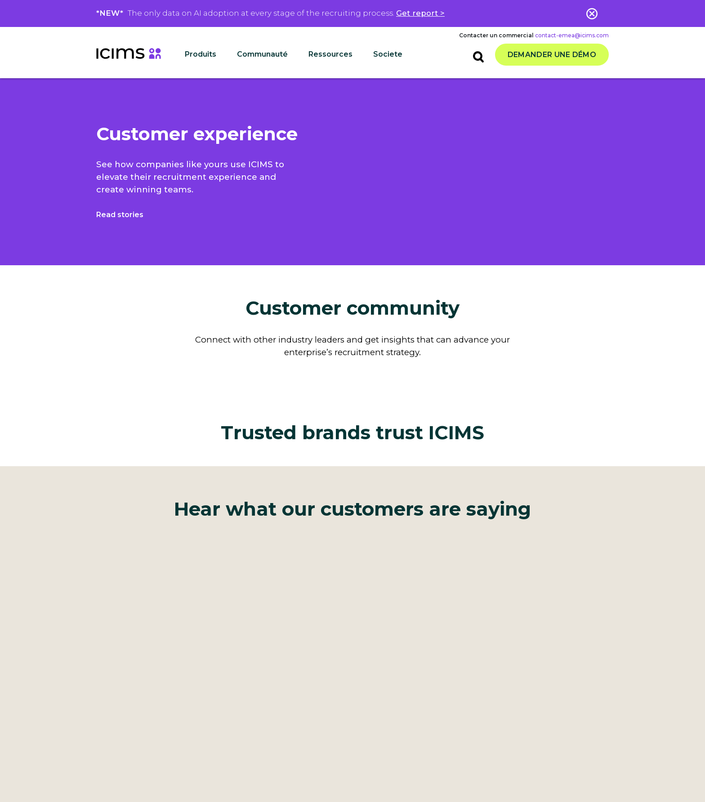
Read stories (119, 214)
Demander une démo (552, 54)
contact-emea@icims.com (572, 35)
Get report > (420, 13)
